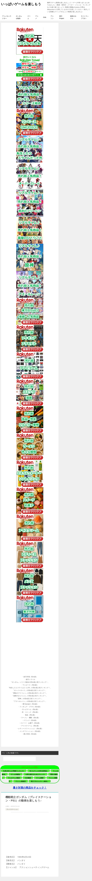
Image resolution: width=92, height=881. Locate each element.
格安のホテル (73, 17)
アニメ (36, 17)
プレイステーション (12, 809)
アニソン (52, 17)
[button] (29, 676)
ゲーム (29, 17)
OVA (44, 17)
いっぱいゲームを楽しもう (21, 3)
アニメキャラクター (6, 17)
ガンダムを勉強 (19, 17)
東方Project (61, 17)
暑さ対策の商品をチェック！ (30, 787)
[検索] (19, 759)
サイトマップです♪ (85, 17)
